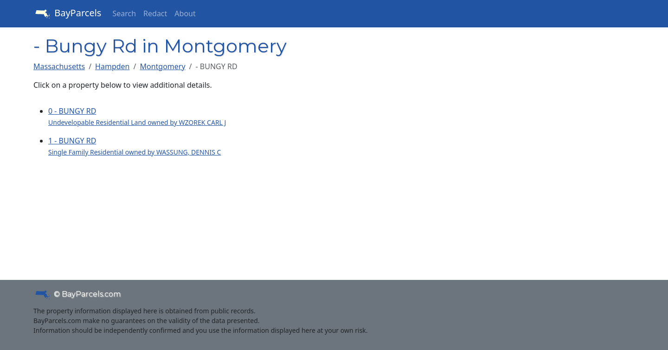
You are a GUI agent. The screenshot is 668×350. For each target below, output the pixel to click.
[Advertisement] (538, 174)
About (184, 13)
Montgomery (162, 66)
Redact (155, 13)
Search (124, 13)
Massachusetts (59, 66)
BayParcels (67, 13)
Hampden (112, 66)
